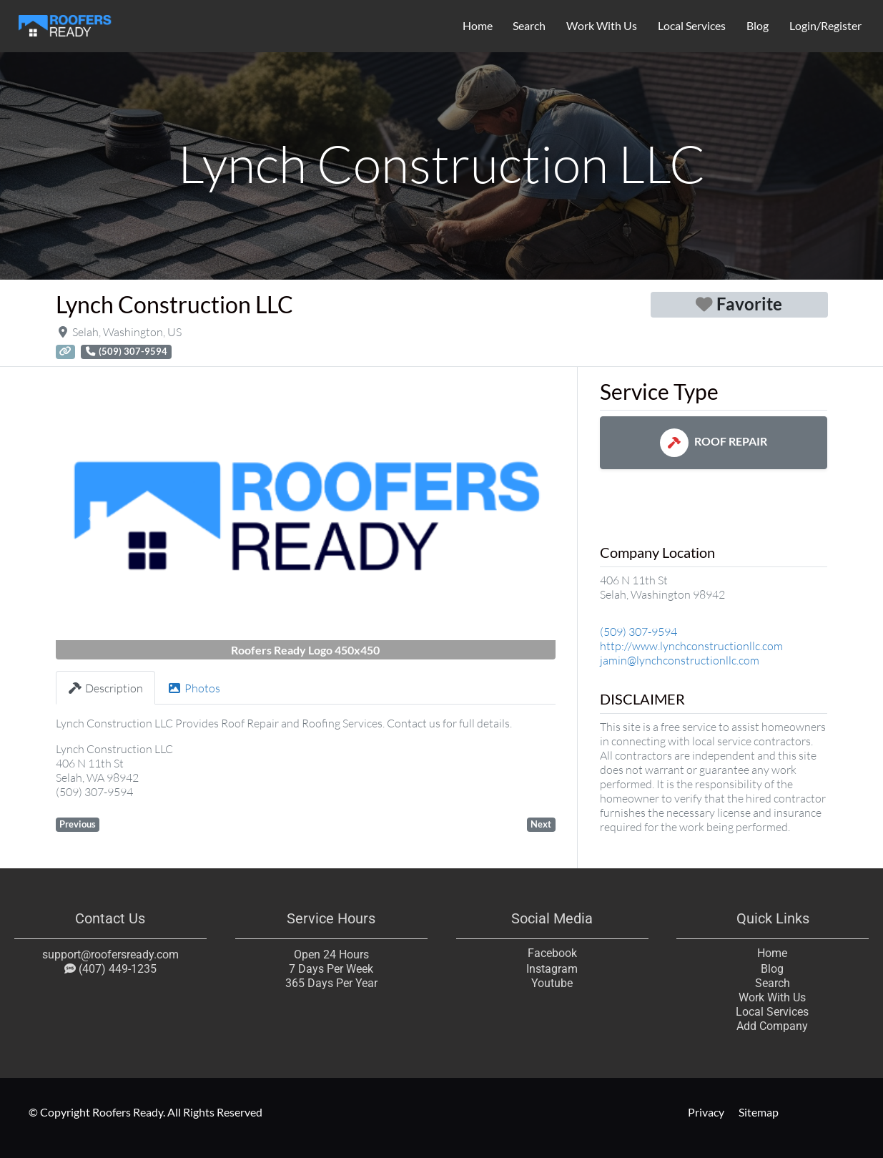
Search (529, 25)
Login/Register (825, 25)
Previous (77, 824)
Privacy (706, 1112)
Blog (757, 25)
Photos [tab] (193, 688)
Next (541, 824)
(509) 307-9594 (638, 631)
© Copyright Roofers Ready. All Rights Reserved (145, 1112)
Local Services (692, 25)
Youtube (552, 983)
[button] (93, 518)
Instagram (552, 969)
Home (478, 25)
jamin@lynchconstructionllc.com (679, 660)
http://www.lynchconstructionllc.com (691, 646)
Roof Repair (713, 441)
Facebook (551, 953)
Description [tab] (105, 688)
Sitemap (759, 1112)
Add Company (773, 1026)
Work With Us (601, 25)
